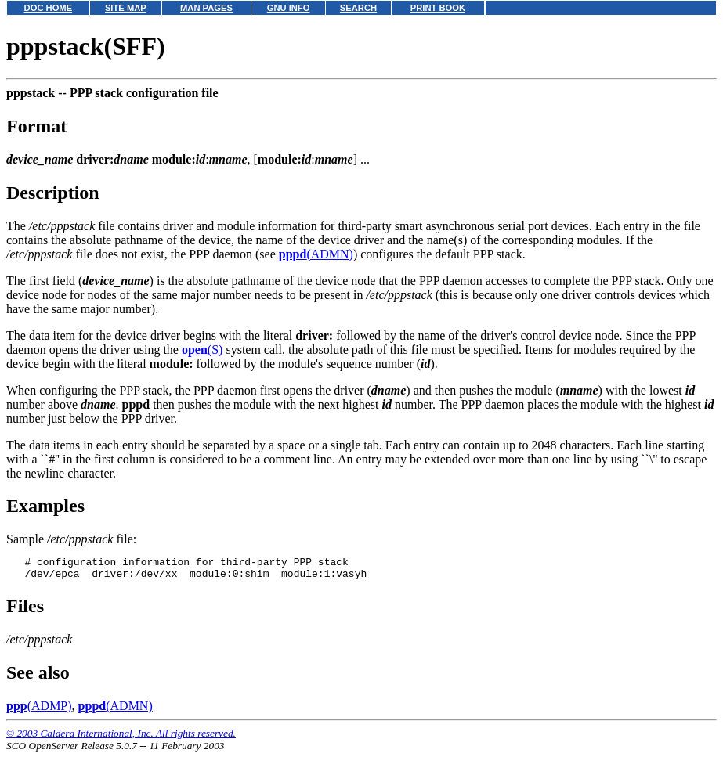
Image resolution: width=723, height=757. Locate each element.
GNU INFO (288, 8)
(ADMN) (316, 254)
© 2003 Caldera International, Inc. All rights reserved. (121, 738)
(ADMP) (39, 710)
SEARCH (358, 8)
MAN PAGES (206, 8)
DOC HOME (48, 8)
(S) (202, 349)
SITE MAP (125, 8)
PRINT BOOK (437, 8)
